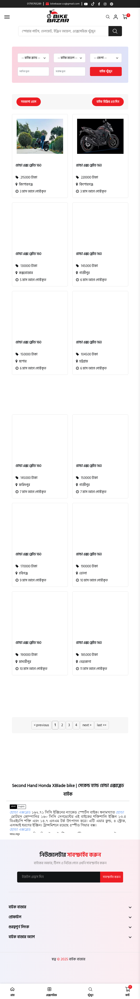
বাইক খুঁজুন (105, 71)
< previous (41, 725)
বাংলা (13, 806)
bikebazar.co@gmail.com (63, 4)
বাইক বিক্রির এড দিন (107, 101)
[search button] (115, 31)
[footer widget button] (70, 907)
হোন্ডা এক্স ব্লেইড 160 (28, 165)
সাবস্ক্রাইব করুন (111, 877)
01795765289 (34, 4)
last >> (101, 725)
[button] (15, 834)
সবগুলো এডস (29, 101)
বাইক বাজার (76, 959)
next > (87, 725)
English (21, 806)
